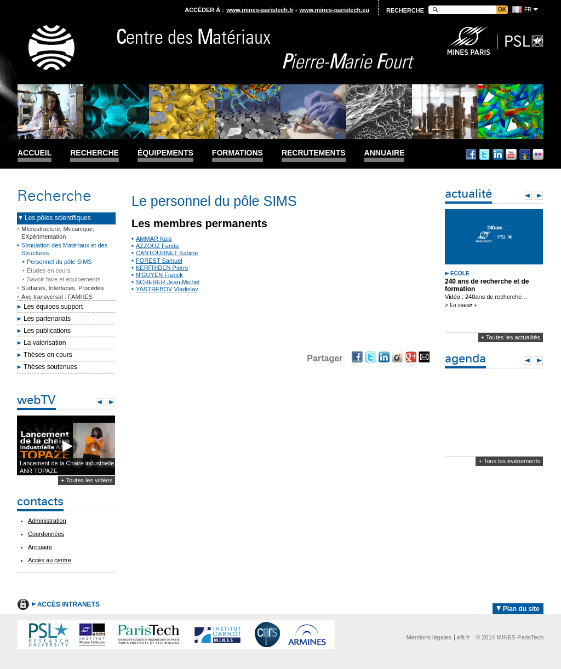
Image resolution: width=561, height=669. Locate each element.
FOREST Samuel (159, 260)
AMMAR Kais (153, 238)
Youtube (511, 154)
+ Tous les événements (509, 461)
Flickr (538, 154)
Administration (47, 520)
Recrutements (314, 153)
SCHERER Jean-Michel (167, 282)
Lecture (66, 446)
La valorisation (45, 343)
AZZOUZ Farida (157, 246)
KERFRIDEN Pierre (162, 267)
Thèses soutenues (50, 367)
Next (111, 402)
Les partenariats (47, 318)
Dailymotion (524, 154)
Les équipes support (53, 306)
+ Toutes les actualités (510, 337)
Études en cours (49, 270)
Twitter (484, 154)
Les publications (47, 330)
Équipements (165, 153)
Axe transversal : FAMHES (57, 296)
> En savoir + (461, 305)
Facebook (471, 154)
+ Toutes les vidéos (86, 480)
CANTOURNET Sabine (167, 253)
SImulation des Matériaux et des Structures (64, 249)
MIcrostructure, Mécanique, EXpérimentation (57, 233)
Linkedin (498, 154)
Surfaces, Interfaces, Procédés (62, 288)
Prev (100, 402)
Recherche (94, 153)
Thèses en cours (48, 355)
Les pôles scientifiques (58, 218)
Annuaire (384, 153)
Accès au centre (49, 560)
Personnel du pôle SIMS (59, 261)
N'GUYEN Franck (159, 275)
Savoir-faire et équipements (64, 279)
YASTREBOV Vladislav (167, 289)
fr (527, 10)
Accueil (34, 153)
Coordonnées (46, 533)
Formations (237, 153)
